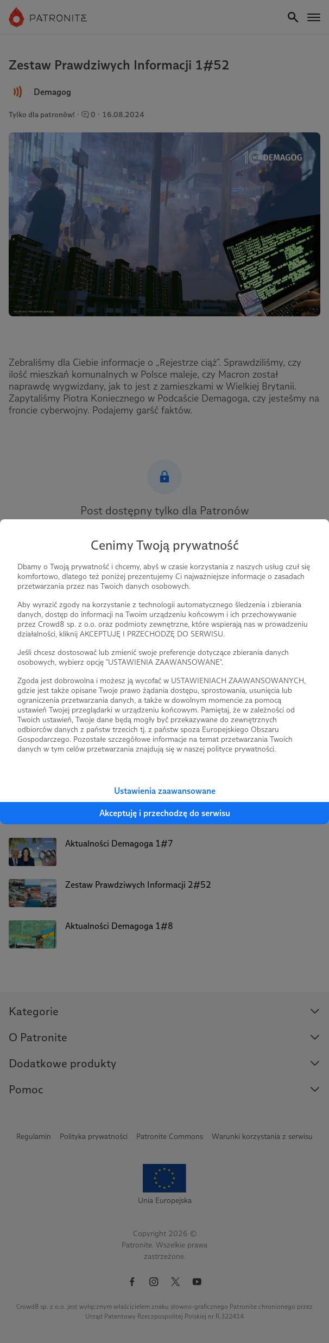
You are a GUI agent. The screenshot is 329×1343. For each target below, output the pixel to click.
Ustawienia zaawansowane (165, 791)
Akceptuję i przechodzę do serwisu (164, 813)
